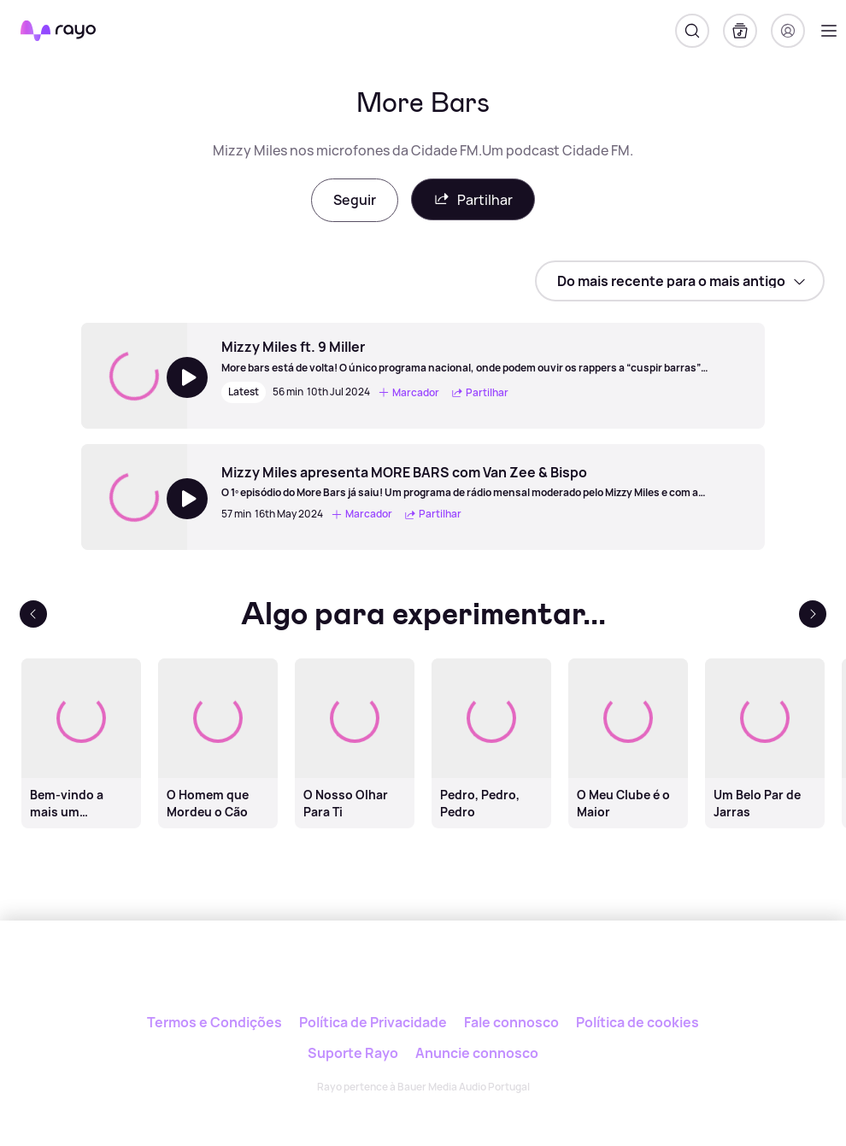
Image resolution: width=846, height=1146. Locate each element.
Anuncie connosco (476, 1053)
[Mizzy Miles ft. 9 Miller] (484, 356)
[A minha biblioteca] (740, 31)
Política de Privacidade (373, 1022)
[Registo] (788, 31)
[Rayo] (423, 978)
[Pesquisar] (692, 31)
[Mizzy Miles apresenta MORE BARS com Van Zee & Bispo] (484, 481)
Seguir (354, 199)
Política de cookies (637, 1022)
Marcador (408, 392)
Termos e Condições (214, 1022)
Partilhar (473, 199)
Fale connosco (511, 1022)
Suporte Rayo (353, 1053)
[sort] (680, 280)
